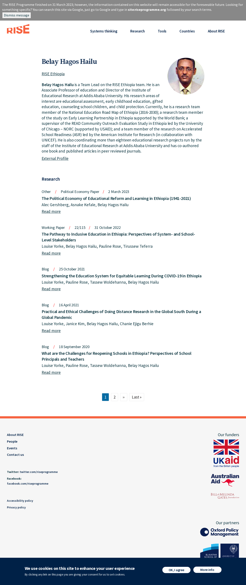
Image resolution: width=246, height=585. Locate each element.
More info (207, 569)
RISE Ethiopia (53, 73)
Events (12, 448)
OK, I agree (176, 570)
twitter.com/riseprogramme (39, 472)
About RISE (216, 31)
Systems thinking (103, 31)
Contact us (15, 454)
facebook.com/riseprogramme (27, 483)
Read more (51, 211)
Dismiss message (16, 15)
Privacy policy (16, 507)
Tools (162, 31)
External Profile (55, 158)
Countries (187, 31)
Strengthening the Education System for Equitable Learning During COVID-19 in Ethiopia (122, 275)
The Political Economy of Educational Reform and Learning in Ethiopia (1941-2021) (116, 198)
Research (137, 31)
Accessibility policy (20, 501)
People (12, 441)
